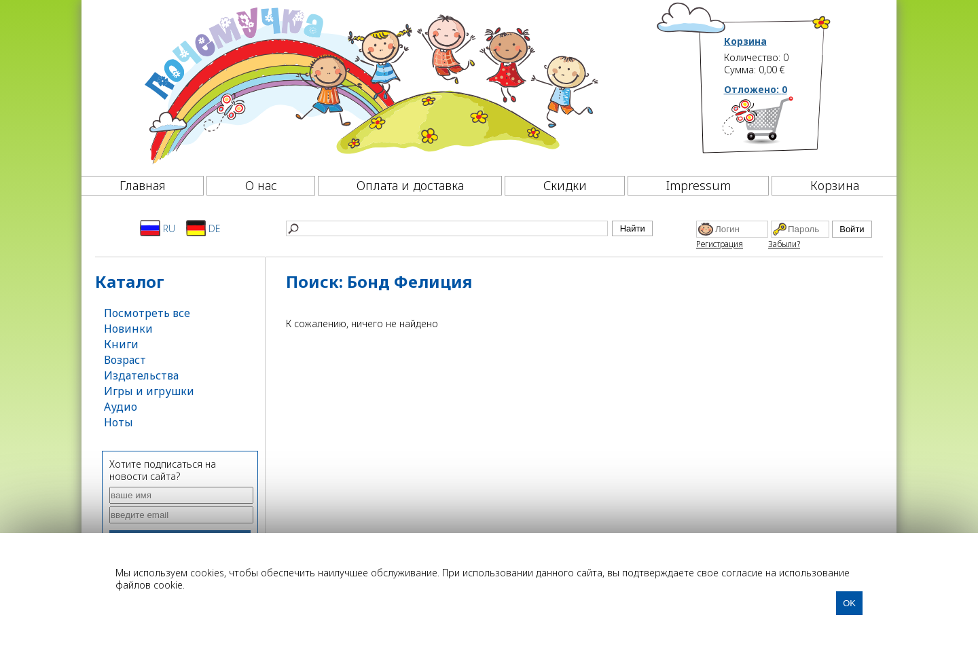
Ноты (118, 422)
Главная (143, 185)
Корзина (745, 41)
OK (849, 603)
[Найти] (447, 228)
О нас (261, 185)
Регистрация (719, 244)
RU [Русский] (157, 228)
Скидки (565, 185)
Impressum (698, 185)
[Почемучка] (370, 84)
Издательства (141, 375)
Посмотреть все (147, 312)
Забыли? (784, 244)
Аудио (120, 406)
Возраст (125, 359)
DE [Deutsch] (203, 228)
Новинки (128, 328)
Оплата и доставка (410, 185)
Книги (121, 344)
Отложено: (755, 89)
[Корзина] (778, 125)
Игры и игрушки (149, 391)
